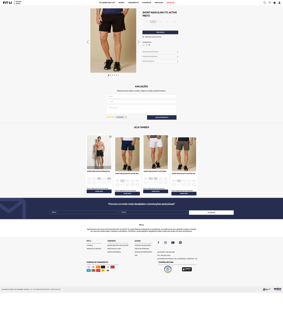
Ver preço (160, 32)
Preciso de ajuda (114, 249)
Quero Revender (114, 252)
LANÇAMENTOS (133, 3)
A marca (90, 245)
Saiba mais (99, 191)
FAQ (136, 255)
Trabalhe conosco (94, 249)
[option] (113, 40)
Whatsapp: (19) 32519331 (166, 252)
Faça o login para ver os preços (97, 188)
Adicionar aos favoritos (153, 37)
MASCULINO (159, 3)
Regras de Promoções (143, 252)
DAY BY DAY (170, 3)
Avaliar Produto (161, 117)
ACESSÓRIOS (146, 3)
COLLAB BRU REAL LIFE (107, 3)
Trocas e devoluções (143, 245)
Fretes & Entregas (142, 249)
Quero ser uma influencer (117, 245)
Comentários (141, 109)
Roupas (121, 3)
